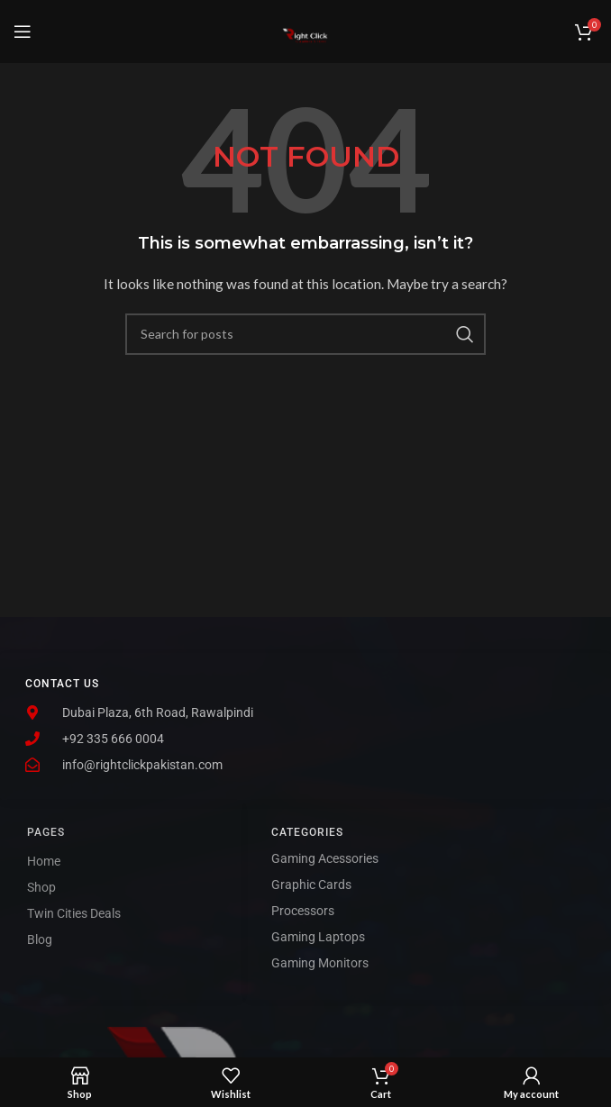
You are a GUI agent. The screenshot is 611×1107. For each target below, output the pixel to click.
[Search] (305, 334)
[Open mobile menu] (23, 32)
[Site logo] (305, 30)
